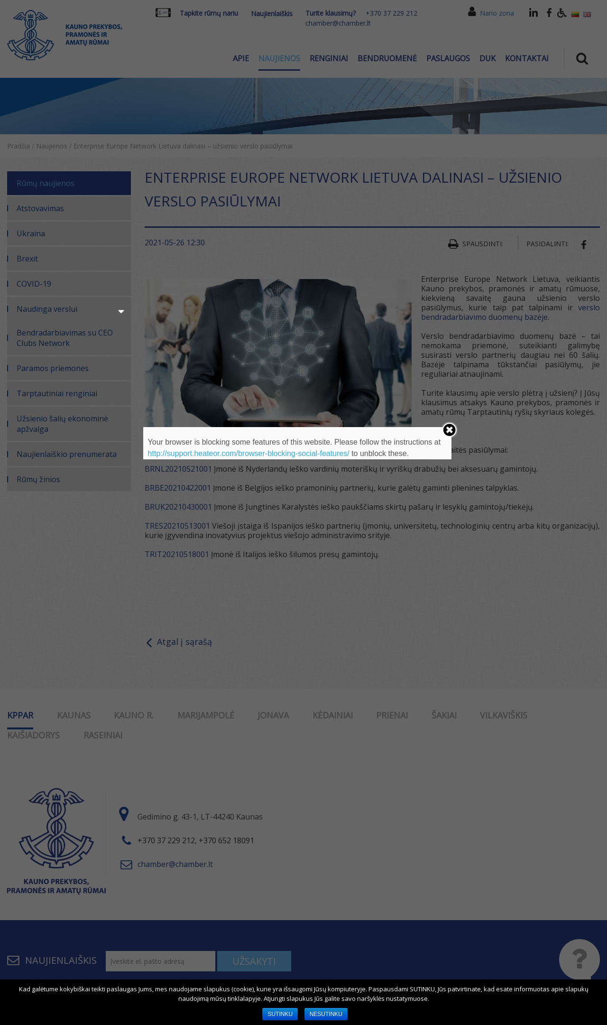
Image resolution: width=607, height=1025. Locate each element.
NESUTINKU (326, 1014)
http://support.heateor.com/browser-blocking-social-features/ (248, 453)
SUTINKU (280, 1014)
